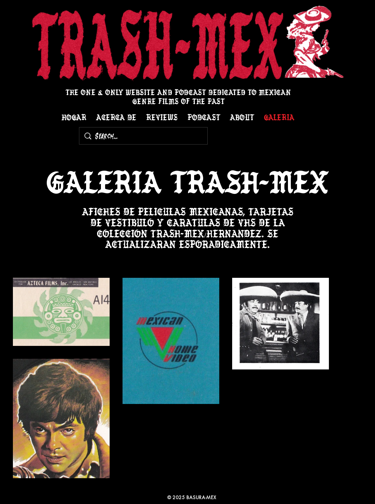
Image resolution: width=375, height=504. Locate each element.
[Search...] (144, 135)
